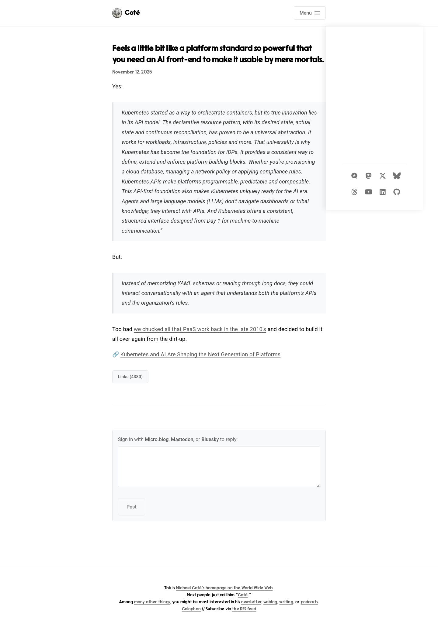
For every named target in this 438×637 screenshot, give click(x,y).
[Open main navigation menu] (310, 13)
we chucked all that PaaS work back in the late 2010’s (200, 329)
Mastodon (182, 439)
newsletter (251, 602)
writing (286, 602)
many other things (152, 602)
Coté (243, 595)
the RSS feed (244, 609)
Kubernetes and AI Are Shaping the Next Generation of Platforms (200, 354)
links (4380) (130, 376)
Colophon (191, 609)
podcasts (309, 602)
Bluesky (210, 439)
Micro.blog (157, 439)
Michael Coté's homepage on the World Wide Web (224, 588)
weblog (270, 602)
